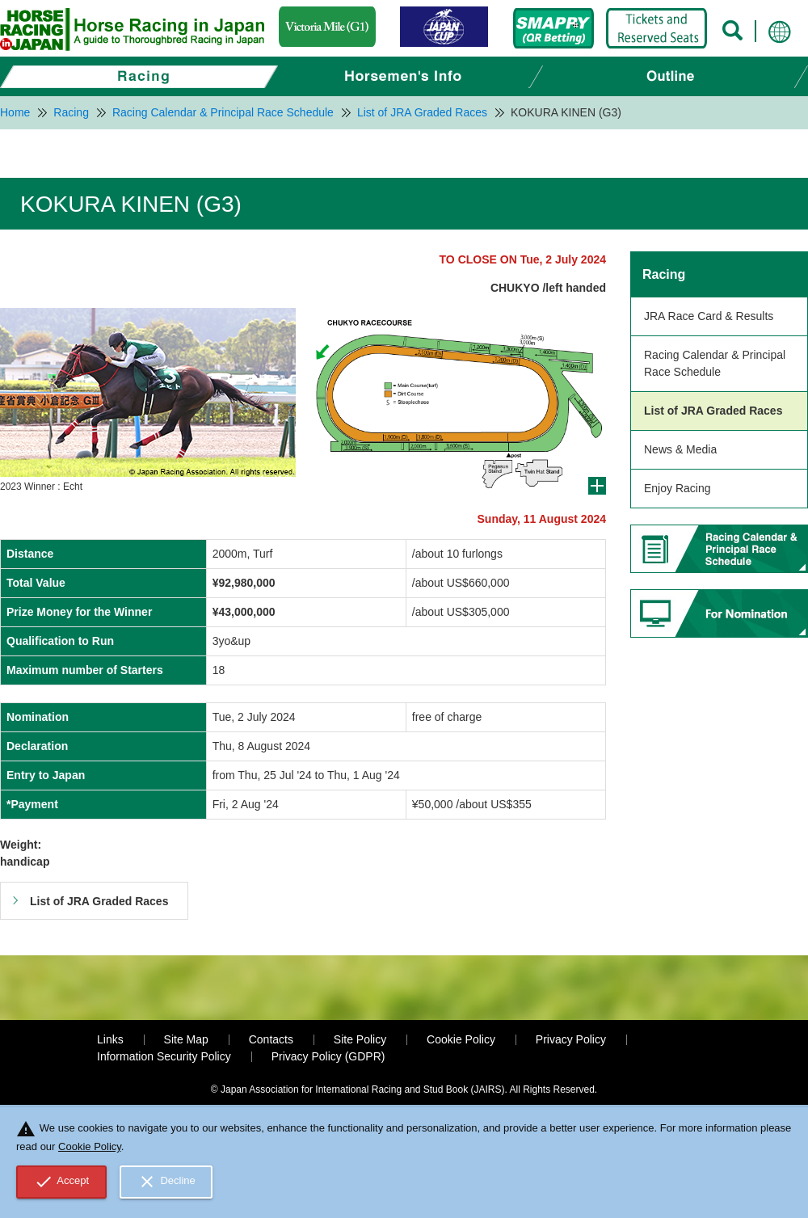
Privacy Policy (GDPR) (328, 1056)
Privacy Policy (571, 1039)
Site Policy (360, 1039)
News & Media (680, 449)
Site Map (186, 1039)
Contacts (271, 1039)
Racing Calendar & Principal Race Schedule (714, 363)
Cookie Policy (461, 1039)
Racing (663, 274)
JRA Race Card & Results (708, 316)
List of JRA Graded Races (713, 410)
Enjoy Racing (677, 488)
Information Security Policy (164, 1056)
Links (110, 1039)
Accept (62, 1181)
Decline (166, 1181)
